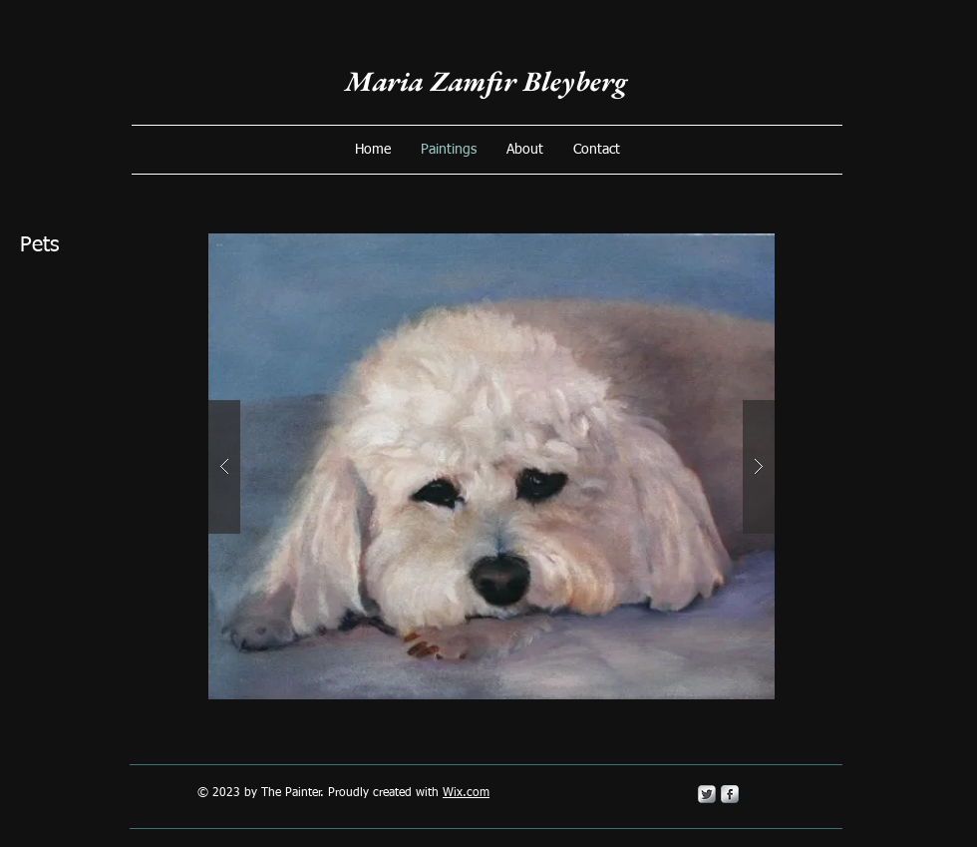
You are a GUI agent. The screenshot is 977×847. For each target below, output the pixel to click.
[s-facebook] (730, 794)
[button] (491, 466)
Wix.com (466, 793)
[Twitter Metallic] (707, 794)
